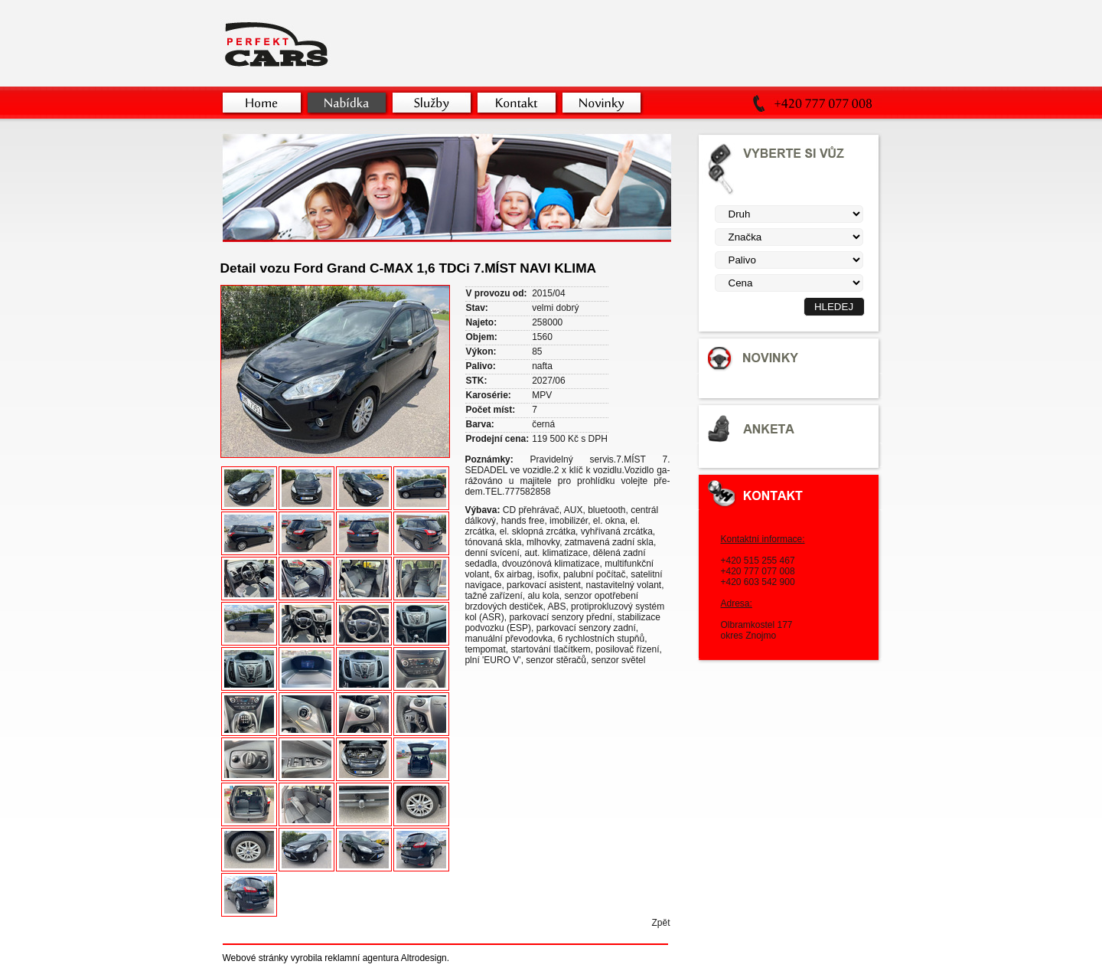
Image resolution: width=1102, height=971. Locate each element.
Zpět (660, 922)
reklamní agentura (361, 958)
